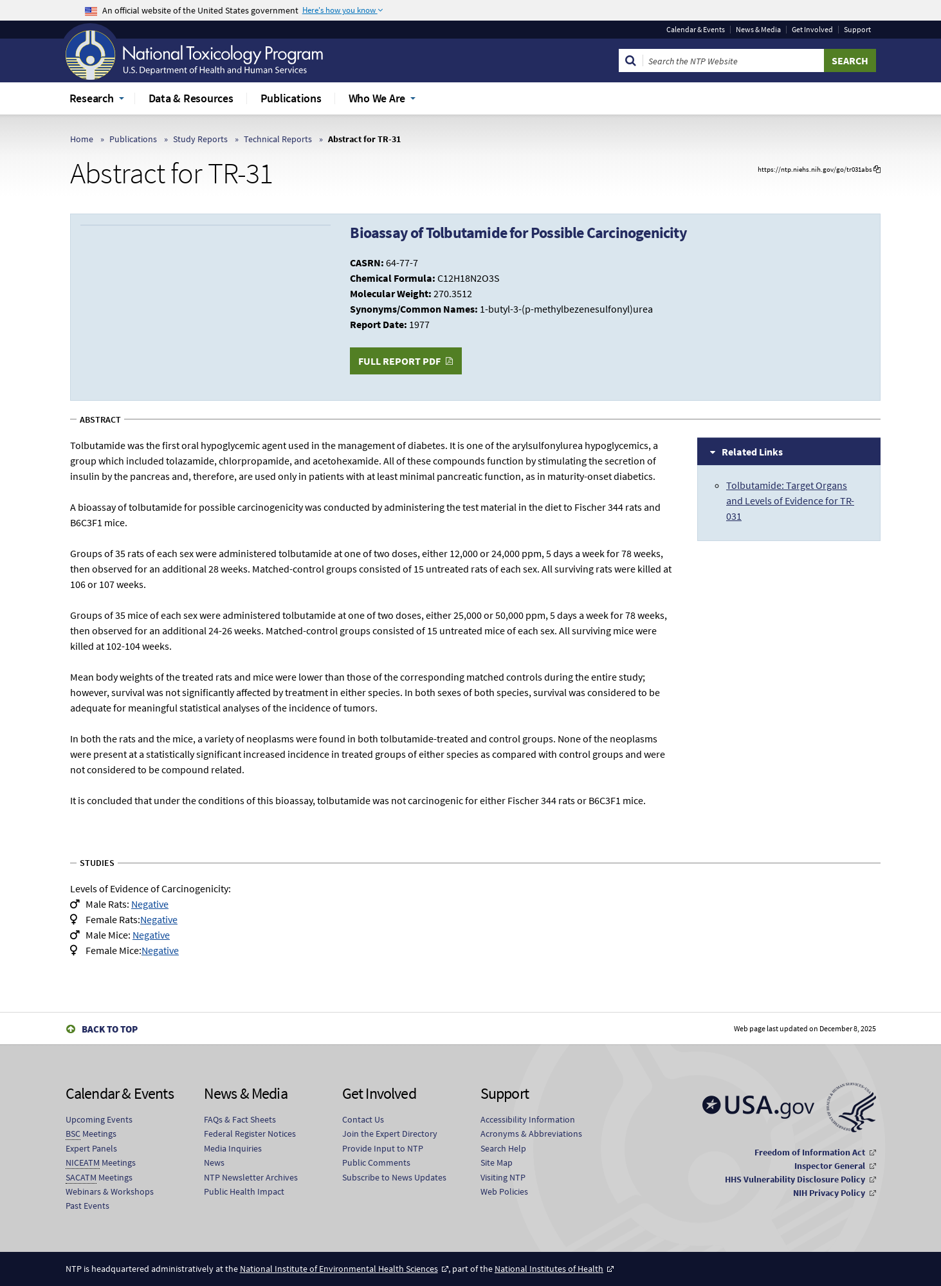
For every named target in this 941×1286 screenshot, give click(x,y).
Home (81, 139)
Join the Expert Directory (389, 1133)
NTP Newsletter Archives (251, 1177)
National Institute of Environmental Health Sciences (339, 1268)
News (214, 1162)
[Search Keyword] (733, 60)
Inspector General (829, 1165)
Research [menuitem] (91, 98)
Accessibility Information (527, 1119)
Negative (150, 903)
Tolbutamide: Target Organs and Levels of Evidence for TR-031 (790, 500)
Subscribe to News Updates (394, 1177)
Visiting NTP (502, 1177)
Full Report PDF (399, 360)
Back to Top (110, 1029)
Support (857, 29)
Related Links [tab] (752, 451)
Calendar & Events (695, 29)
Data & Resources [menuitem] (191, 98)
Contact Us (363, 1119)
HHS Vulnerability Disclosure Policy (795, 1179)
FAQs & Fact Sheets (240, 1119)
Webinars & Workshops (110, 1191)
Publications (133, 139)
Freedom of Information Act (809, 1152)
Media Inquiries (233, 1148)
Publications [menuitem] (291, 98)
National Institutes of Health (549, 1268)
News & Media (758, 29)
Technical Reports (278, 139)
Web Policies (504, 1191)
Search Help (503, 1148)
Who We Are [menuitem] (377, 98)
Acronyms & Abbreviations (531, 1133)
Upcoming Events (99, 1119)
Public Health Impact (244, 1191)
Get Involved (812, 29)
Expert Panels (91, 1148)
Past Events (87, 1205)
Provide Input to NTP (382, 1148)
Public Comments (376, 1162)
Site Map (496, 1162)
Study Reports (200, 139)
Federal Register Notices (250, 1133)
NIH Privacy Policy (829, 1193)
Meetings (91, 1134)
